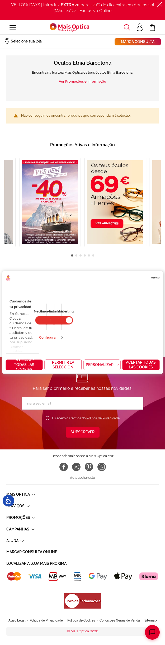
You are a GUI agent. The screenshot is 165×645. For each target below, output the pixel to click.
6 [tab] (93, 255)
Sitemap (150, 620)
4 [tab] (85, 255)
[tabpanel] (115, 202)
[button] (127, 27)
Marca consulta (137, 42)
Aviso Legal (16, 620)
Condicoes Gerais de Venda (120, 620)
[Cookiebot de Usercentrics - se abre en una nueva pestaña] (136, 278)
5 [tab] (89, 255)
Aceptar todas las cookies (141, 364)
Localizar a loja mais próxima (36, 563)
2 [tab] (76, 255)
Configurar (48, 337)
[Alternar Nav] (12, 27)
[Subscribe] (83, 432)
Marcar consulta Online (31, 552)
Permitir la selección (63, 364)
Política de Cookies (81, 620)
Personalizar (102, 365)
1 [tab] (72, 255)
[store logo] (69, 27)
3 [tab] (80, 255)
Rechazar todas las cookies (24, 365)
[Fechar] (159, 4)
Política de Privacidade (103, 418)
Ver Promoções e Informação (82, 81)
